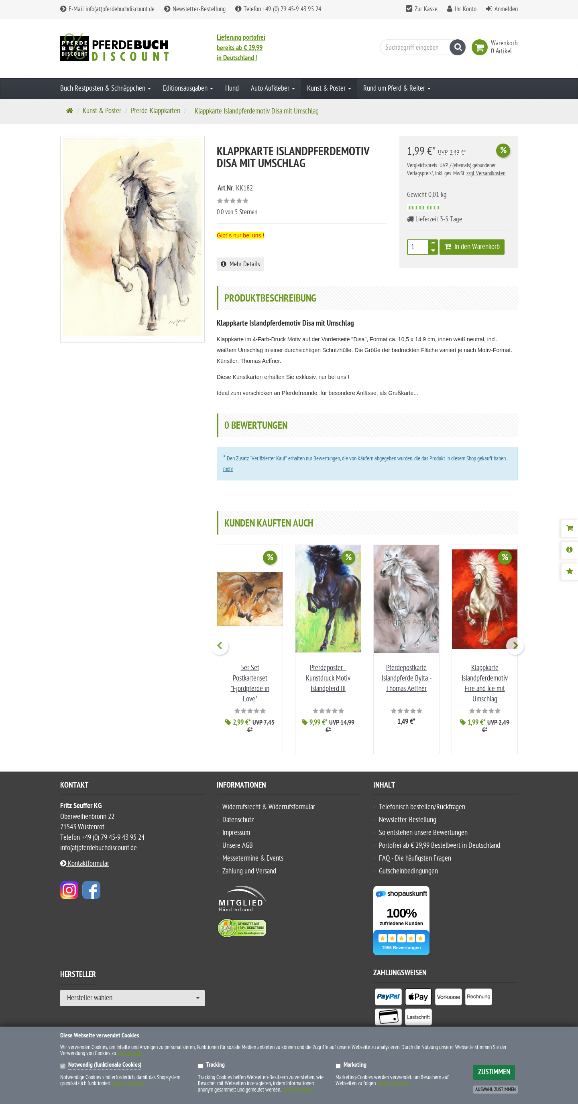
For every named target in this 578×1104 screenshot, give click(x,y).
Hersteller (78, 973)
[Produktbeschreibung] (569, 550)
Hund (232, 88)
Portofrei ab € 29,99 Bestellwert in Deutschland (439, 844)
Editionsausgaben (188, 88)
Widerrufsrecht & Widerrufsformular (268, 805)
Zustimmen (494, 1072)
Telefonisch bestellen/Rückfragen (422, 805)
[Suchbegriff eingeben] (421, 47)
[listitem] (388, 997)
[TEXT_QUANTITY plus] (433, 244)
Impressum (236, 831)
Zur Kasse (426, 9)
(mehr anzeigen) (128, 1083)
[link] (481, 47)
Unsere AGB (237, 844)
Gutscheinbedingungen (408, 869)
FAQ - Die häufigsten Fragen (415, 857)
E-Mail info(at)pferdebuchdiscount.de (107, 9)
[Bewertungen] (569, 572)
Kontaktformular (84, 862)
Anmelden (506, 9)
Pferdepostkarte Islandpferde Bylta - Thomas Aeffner (406, 678)
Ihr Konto (465, 9)
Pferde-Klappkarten (155, 111)
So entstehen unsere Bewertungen (423, 831)
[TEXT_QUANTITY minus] (433, 249)
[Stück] (418, 247)
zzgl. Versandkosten (485, 173)
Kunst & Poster (329, 88)
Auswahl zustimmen (495, 1089)
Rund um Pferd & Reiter (397, 88)
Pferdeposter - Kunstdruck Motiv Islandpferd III (328, 678)
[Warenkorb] (569, 528)
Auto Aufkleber (273, 88)
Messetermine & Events (252, 857)
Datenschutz (238, 818)
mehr (228, 469)
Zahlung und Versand (249, 869)
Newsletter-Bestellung (195, 9)
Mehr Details (240, 264)
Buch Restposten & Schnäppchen (105, 88)
